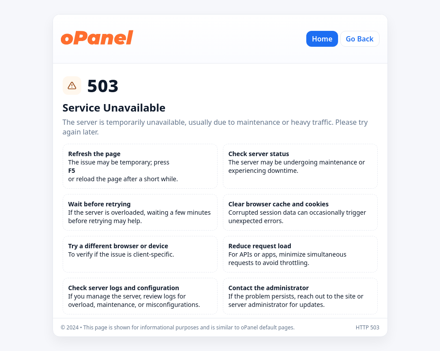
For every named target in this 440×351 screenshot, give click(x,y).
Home (322, 39)
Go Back (360, 39)
